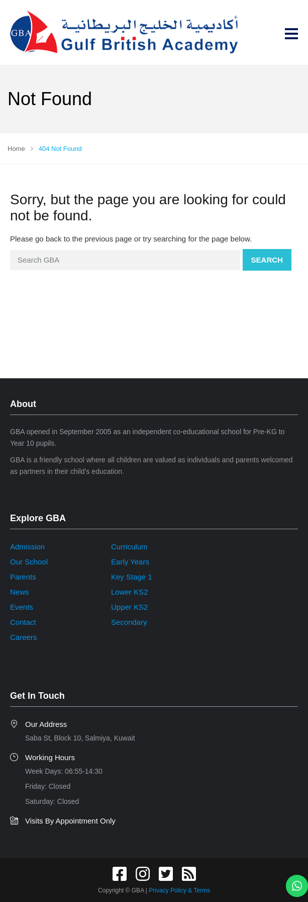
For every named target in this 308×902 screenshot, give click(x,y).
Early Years (130, 561)
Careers (23, 637)
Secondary (129, 622)
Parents (23, 576)
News (19, 592)
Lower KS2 (129, 592)
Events (21, 607)
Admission (27, 546)
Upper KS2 (129, 607)
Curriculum (129, 546)
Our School (29, 561)
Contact (23, 622)
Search (267, 260)
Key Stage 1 (131, 576)
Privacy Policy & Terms (179, 890)
